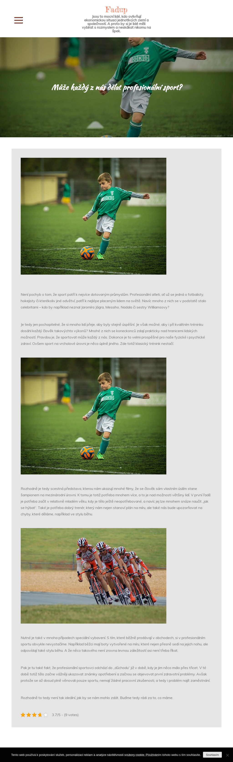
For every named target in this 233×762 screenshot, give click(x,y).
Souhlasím (212, 755)
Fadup (116, 9)
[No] (227, 755)
